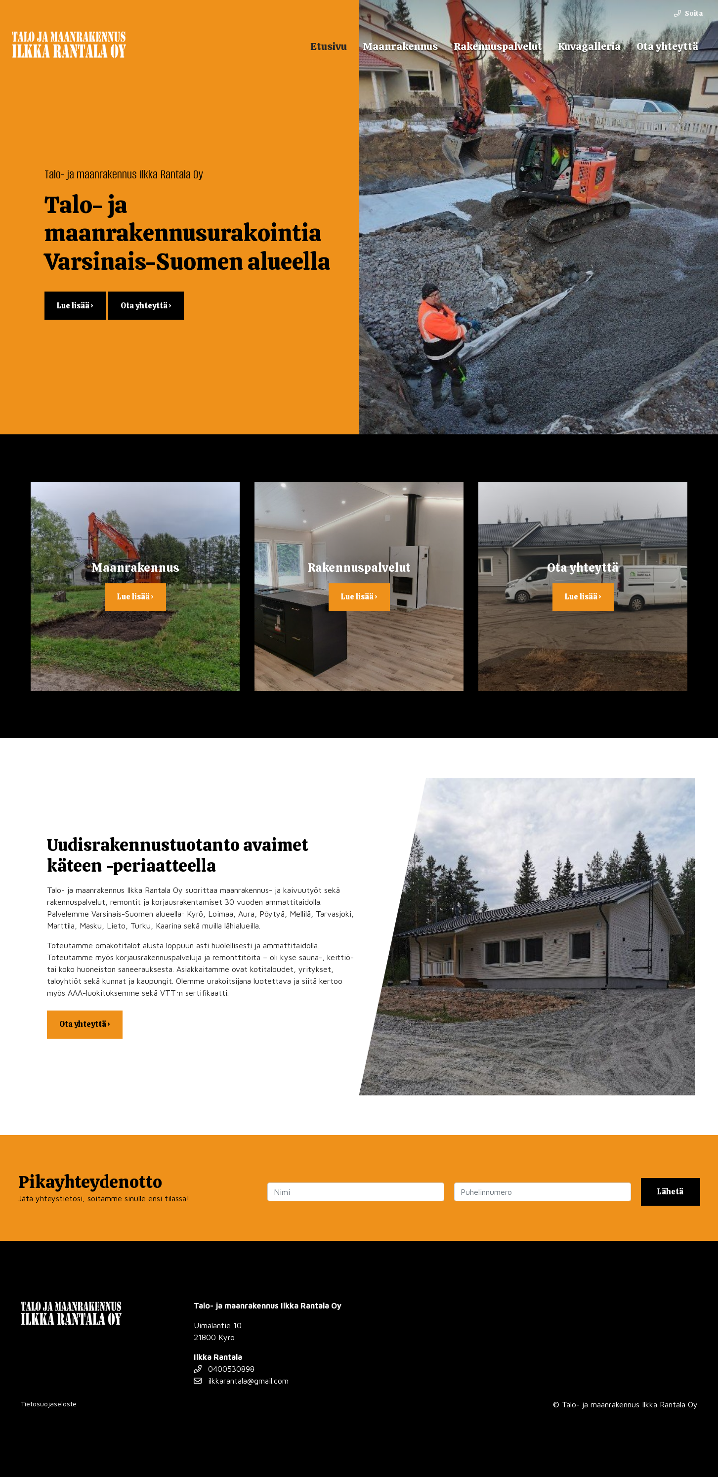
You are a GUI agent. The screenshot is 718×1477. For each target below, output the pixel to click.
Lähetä (670, 1191)
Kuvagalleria (589, 46)
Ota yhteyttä (667, 46)
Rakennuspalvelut (498, 46)
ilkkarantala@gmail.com (241, 1380)
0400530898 (224, 1368)
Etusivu (328, 46)
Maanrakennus (400, 46)
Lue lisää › (75, 305)
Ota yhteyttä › (146, 305)
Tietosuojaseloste (49, 1403)
